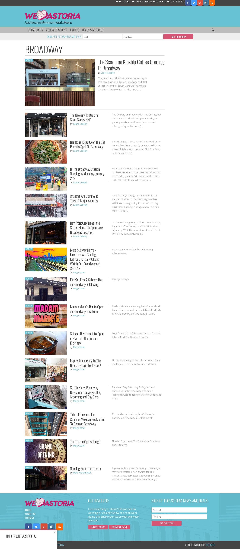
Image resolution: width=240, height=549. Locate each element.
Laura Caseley (80, 123)
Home (118, 1)
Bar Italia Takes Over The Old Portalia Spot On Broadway (87, 144)
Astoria (29, 60)
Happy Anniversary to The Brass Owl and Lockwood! (85, 363)
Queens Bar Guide (154, 1)
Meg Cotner (79, 272)
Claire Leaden (108, 72)
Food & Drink (35, 29)
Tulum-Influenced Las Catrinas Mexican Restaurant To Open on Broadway (87, 419)
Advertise (137, 1)
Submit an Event (119, 527)
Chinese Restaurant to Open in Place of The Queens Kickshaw (87, 338)
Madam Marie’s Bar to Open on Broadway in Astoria (86, 309)
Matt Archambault (82, 472)
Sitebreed (210, 544)
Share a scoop (98, 527)
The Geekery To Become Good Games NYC (84, 117)
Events (74, 29)
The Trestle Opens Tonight (86, 441)
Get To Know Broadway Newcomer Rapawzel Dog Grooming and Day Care (85, 392)
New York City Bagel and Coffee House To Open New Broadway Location (86, 227)
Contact (170, 1)
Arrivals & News (56, 29)
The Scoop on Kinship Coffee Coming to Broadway (131, 65)
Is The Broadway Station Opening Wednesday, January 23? (87, 173)
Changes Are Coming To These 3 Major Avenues (84, 198)
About (126, 1)
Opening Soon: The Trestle (86, 468)
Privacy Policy (57, 544)
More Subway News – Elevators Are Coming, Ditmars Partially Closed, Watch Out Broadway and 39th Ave (85, 259)
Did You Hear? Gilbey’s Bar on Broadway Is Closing (86, 282)
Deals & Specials (92, 29)
